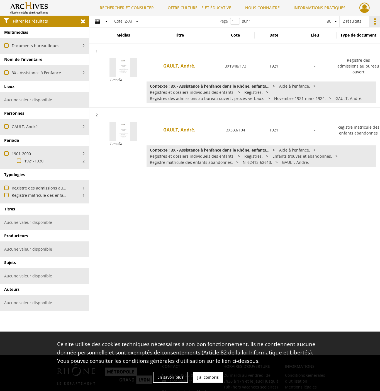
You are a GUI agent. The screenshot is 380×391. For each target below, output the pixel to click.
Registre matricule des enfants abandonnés (53, 195)
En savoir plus (170, 377)
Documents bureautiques (35, 45)
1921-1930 (33, 161)
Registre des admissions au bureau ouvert (51, 188)
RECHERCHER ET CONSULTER (127, 7)
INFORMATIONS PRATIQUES (319, 7)
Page (224, 21)
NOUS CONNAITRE (262, 7)
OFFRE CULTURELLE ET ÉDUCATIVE (199, 7)
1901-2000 (21, 153)
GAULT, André (25, 126)
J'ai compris (208, 377)
